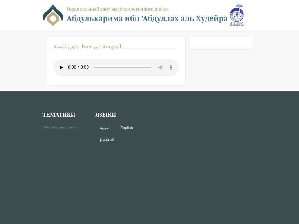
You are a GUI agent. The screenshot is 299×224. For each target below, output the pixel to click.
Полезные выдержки (62, 127)
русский (107, 140)
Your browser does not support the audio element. (116, 67)
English (126, 128)
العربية (105, 128)
